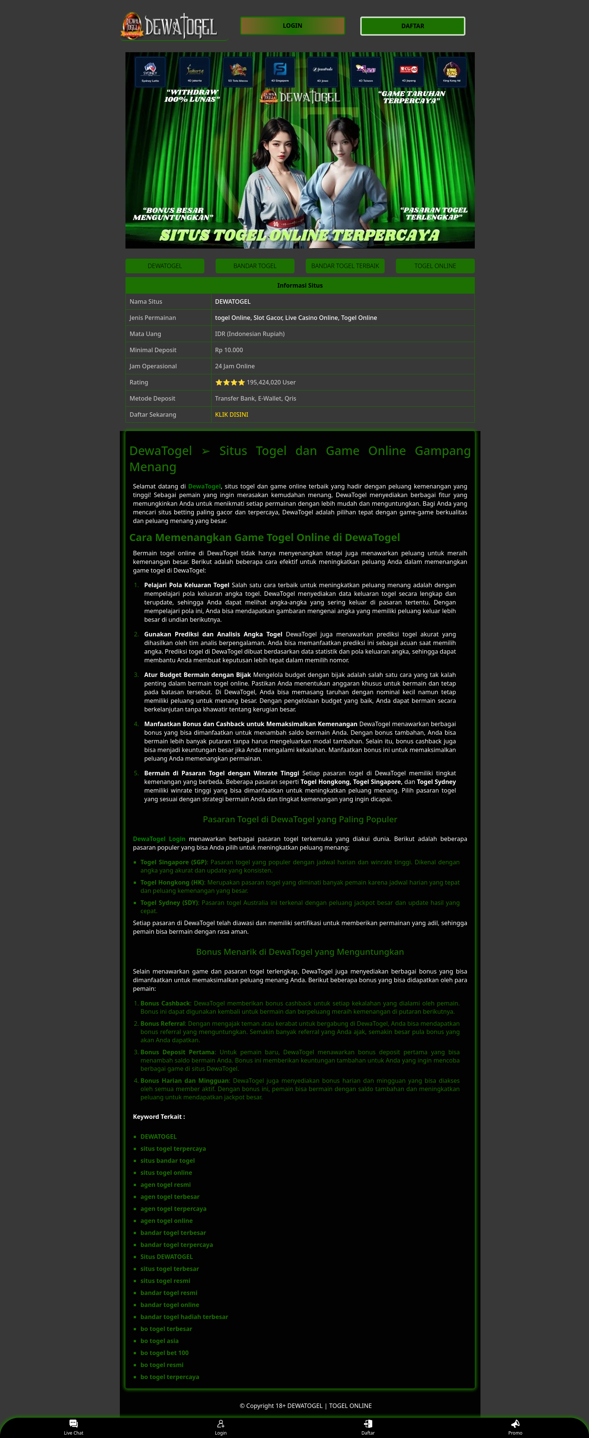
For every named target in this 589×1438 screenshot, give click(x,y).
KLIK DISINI (232, 414)
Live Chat (73, 1428)
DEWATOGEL (233, 301)
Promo (515, 1428)
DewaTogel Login (159, 839)
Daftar (368, 1428)
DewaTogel (204, 486)
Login (221, 1428)
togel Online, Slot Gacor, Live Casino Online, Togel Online (296, 318)
